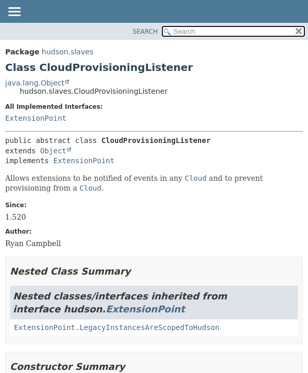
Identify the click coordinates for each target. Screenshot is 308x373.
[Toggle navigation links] (14, 12)
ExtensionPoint (35, 118)
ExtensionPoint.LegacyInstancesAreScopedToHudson (116, 327)
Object (53, 151)
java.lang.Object (34, 83)
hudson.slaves (67, 52)
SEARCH (145, 31)
